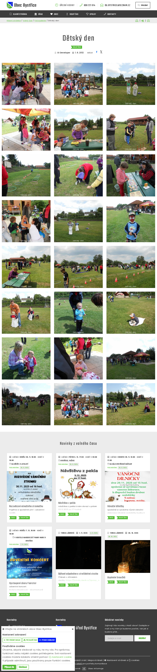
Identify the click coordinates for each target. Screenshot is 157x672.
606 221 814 (89, 5)
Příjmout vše (9, 667)
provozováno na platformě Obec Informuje (79, 668)
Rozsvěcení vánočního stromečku (26, 506)
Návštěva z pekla (67, 503)
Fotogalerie (40, 20)
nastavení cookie (60, 657)
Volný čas (28, 20)
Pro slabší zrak (78, 660)
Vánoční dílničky (115, 506)
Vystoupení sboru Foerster (22, 583)
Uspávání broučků (116, 577)
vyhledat (143, 5)
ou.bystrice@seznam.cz (117, 5)
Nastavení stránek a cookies (121, 660)
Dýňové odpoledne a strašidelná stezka (78, 574)
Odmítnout (23, 667)
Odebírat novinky (114, 620)
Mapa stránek (95, 660)
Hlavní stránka (14, 20)
